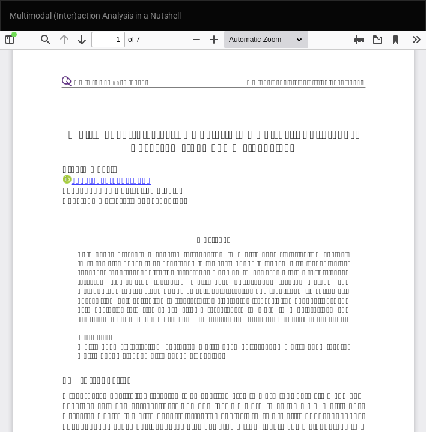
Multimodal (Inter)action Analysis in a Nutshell (95, 15)
